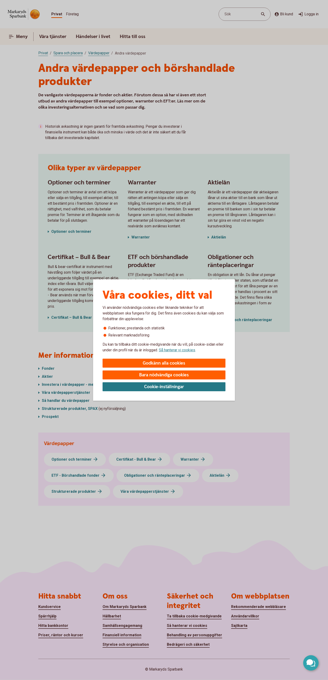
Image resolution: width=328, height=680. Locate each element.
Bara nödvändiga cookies (164, 375)
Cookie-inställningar (164, 387)
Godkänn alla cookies (164, 363)
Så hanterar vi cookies (177, 350)
